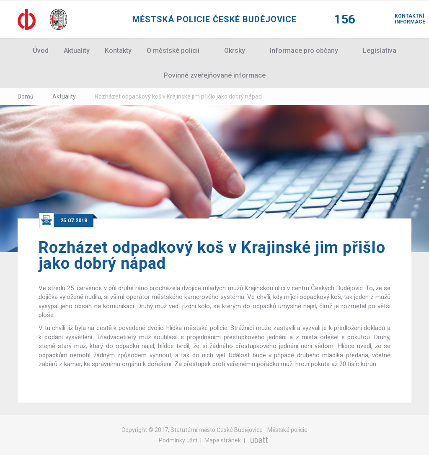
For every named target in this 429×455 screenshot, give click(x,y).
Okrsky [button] (234, 51)
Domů (26, 96)
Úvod (41, 51)
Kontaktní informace (403, 19)
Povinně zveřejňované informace (215, 75)
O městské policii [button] (173, 51)
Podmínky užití (178, 440)
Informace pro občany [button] (304, 51)
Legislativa (379, 51)
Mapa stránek (222, 440)
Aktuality (77, 51)
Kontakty (118, 51)
